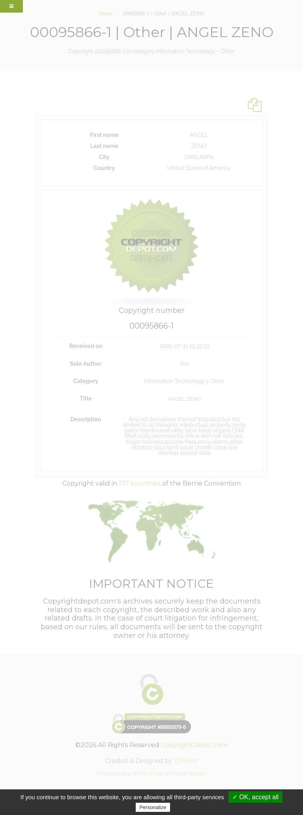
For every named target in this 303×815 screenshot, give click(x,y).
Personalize (153, 807)
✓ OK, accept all (255, 797)
